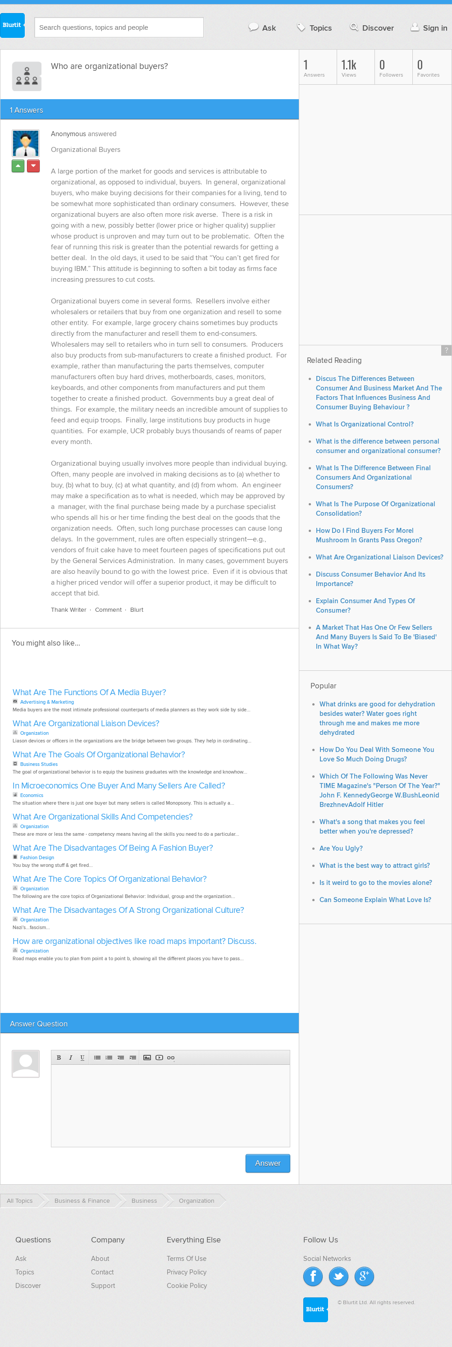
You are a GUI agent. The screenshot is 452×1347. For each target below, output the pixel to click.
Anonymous (68, 134)
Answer (268, 1163)
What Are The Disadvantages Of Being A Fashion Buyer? (113, 848)
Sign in (427, 28)
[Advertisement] (114, 670)
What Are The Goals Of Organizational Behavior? (99, 755)
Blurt (136, 610)
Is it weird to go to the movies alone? (376, 883)
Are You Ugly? (341, 848)
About (100, 1259)
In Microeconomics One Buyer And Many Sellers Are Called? (119, 786)
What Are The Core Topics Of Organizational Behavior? (109, 879)
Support (103, 1286)
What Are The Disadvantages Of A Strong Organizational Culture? (128, 910)
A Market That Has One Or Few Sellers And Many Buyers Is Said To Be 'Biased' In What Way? (376, 637)
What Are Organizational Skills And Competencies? (102, 817)
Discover (371, 28)
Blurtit (12, 26)
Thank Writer (69, 610)
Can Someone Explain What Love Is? (375, 900)
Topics (313, 28)
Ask (261, 28)
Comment (108, 610)
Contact (102, 1272)
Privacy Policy (186, 1272)
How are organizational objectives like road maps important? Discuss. (134, 941)
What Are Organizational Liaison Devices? (86, 724)
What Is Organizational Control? (365, 424)
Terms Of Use (186, 1259)
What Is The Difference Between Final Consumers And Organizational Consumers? (373, 477)
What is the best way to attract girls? (375, 865)
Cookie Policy (187, 1286)
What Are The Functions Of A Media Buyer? (89, 692)
